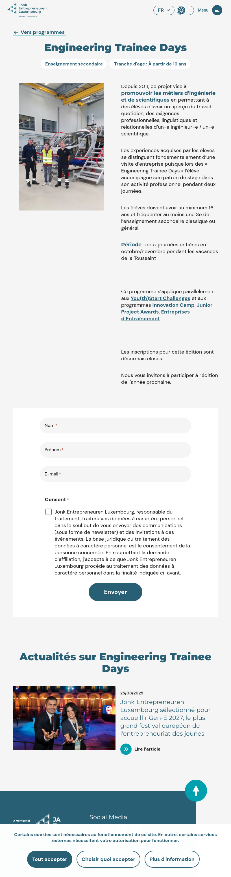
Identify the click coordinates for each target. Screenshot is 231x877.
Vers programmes (39, 32)
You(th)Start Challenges (160, 298)
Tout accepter (49, 859)
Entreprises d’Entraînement (155, 315)
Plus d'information (172, 859)
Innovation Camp (173, 305)
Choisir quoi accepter (108, 859)
